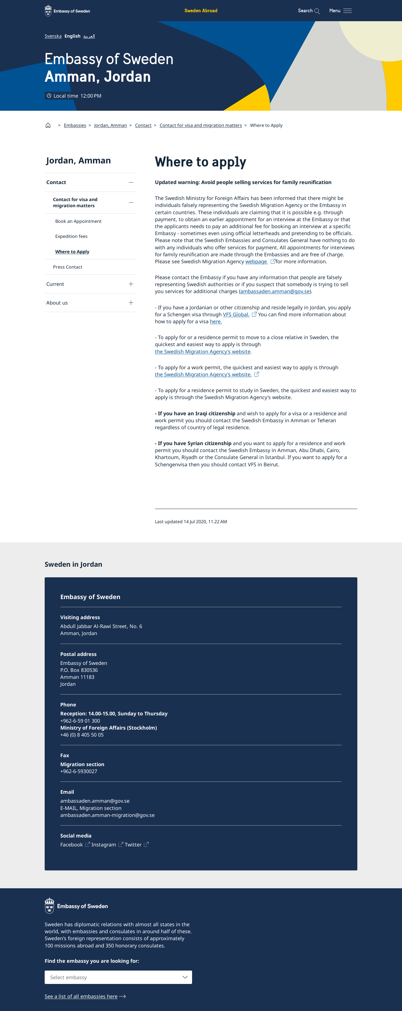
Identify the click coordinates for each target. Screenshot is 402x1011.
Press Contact (67, 267)
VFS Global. (236, 314)
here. (216, 321)
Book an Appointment (78, 221)
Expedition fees (71, 236)
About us (57, 302)
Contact (143, 125)
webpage (256, 261)
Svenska (53, 36)
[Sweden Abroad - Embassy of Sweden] (72, 11)
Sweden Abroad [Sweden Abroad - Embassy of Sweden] (201, 10)
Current (55, 283)
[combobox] (118, 977)
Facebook (71, 844)
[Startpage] (50, 125)
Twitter (133, 844)
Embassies (75, 125)
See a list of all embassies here (81, 996)
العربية (89, 36)
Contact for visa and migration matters (201, 125)
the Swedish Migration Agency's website (202, 351)
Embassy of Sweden (109, 67)
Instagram (104, 844)
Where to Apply (72, 251)
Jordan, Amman (110, 125)
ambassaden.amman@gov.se (275, 291)
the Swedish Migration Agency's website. (203, 374)
